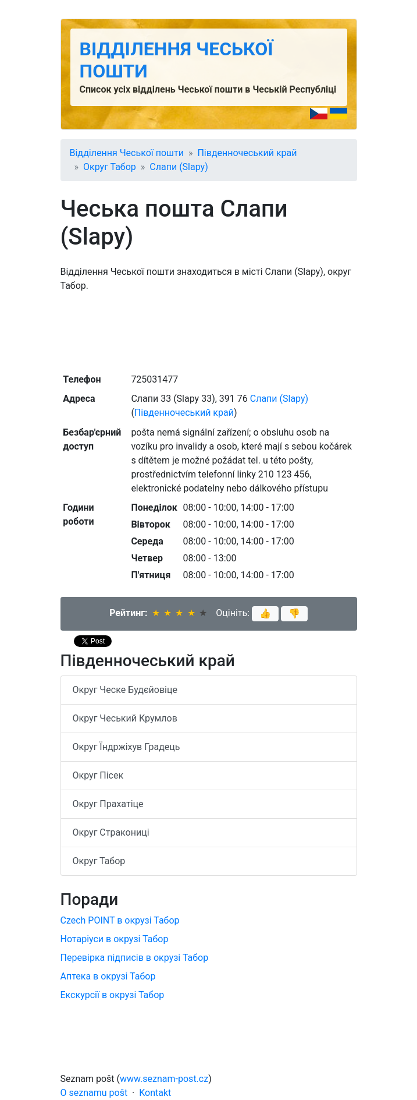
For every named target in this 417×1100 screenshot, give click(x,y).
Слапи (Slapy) (178, 166)
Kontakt (155, 1092)
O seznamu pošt (94, 1092)
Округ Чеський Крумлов (125, 718)
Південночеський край (247, 152)
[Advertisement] (208, 331)
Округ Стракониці (111, 832)
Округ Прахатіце (108, 803)
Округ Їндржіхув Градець (126, 746)
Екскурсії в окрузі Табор (112, 994)
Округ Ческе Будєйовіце (125, 689)
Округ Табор (109, 166)
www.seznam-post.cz (164, 1078)
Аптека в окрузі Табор (108, 976)
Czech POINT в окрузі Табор (120, 920)
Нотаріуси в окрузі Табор (114, 939)
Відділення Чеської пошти (127, 152)
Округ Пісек (98, 775)
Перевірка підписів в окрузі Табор (134, 957)
